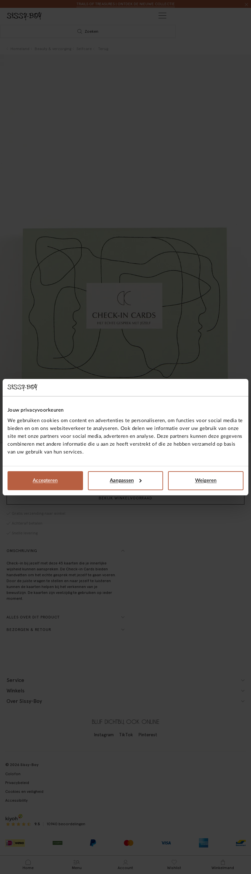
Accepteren (45, 480)
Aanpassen (126, 480)
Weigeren (206, 480)
